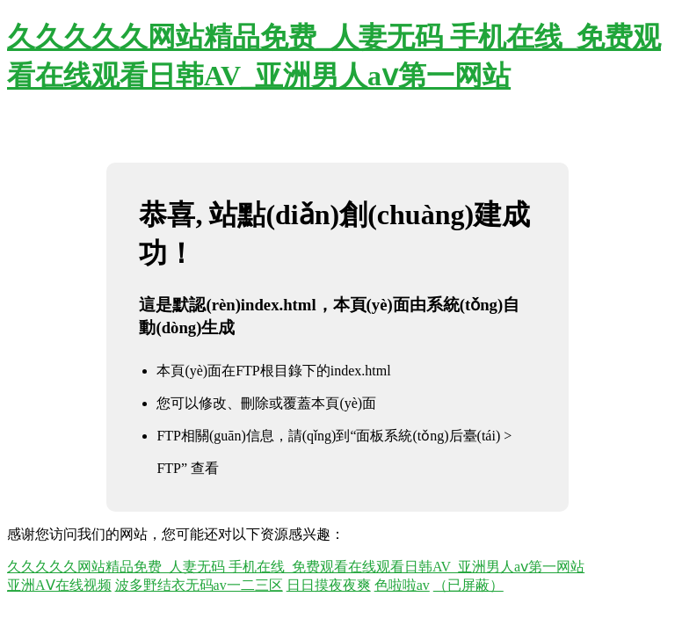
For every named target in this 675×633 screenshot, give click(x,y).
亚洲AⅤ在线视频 (59, 585)
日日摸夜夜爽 (329, 585)
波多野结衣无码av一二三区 (199, 585)
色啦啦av (402, 585)
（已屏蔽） (468, 585)
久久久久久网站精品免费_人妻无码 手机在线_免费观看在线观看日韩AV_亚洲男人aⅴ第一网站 (295, 566)
